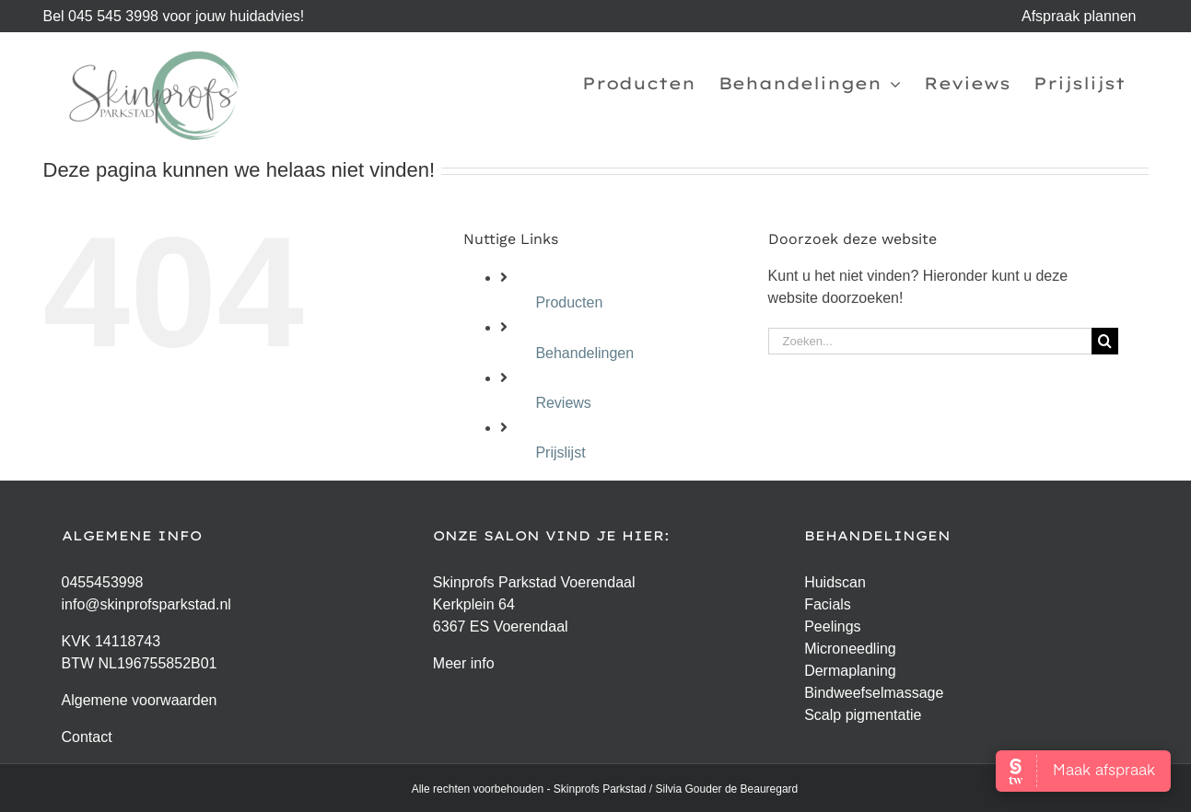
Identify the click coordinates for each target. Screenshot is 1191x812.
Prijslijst (560, 452)
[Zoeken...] (930, 341)
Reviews (562, 403)
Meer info (464, 663)
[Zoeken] (1105, 341)
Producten (568, 302)
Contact (87, 737)
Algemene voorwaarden (139, 700)
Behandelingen (584, 353)
